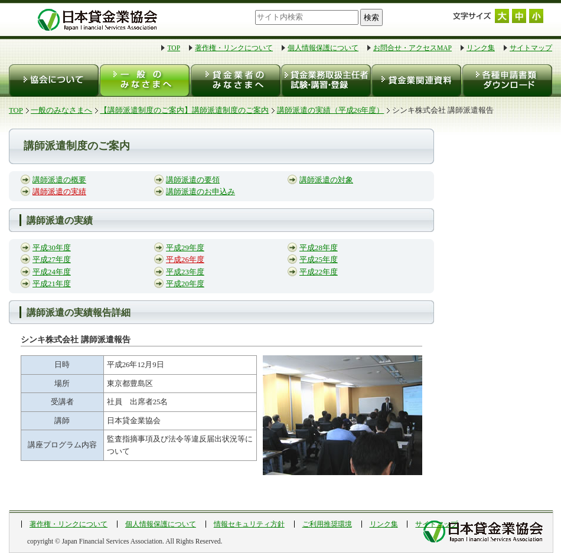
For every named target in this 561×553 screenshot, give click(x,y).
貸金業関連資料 (415, 80)
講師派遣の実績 (59, 192)
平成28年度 (318, 248)
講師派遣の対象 (326, 180)
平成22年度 (318, 272)
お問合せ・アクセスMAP (412, 47)
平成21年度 (51, 284)
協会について (54, 80)
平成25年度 (318, 260)
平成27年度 (51, 260)
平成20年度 (185, 284)
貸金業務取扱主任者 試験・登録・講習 (325, 80)
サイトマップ (531, 47)
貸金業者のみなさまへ (235, 80)
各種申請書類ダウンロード (506, 80)
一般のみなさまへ (144, 80)
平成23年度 (185, 272)
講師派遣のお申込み (200, 192)
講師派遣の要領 (193, 180)
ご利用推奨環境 (327, 524)
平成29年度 (185, 248)
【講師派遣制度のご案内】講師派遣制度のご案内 (184, 110)
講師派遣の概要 (59, 180)
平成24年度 (51, 272)
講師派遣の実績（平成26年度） (330, 110)
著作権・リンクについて (234, 47)
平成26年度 (185, 260)
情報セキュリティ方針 (249, 524)
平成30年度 (51, 248)
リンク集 (481, 47)
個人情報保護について (323, 47)
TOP (173, 47)
